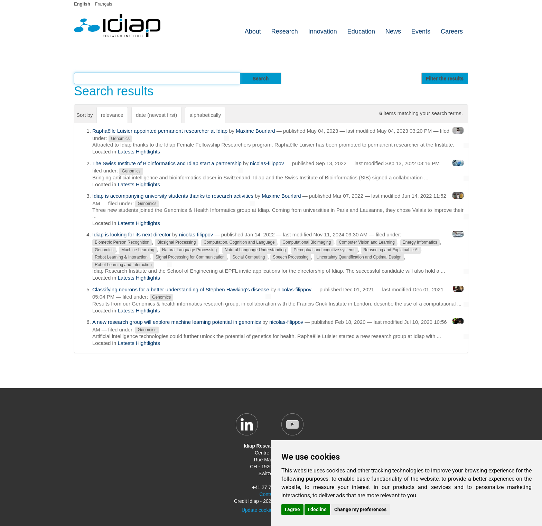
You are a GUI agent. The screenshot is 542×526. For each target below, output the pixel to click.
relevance (112, 115)
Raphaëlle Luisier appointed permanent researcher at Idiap (159, 131)
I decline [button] (317, 509)
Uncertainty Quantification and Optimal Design (358, 257)
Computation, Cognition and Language (239, 242)
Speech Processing (290, 257)
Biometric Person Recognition (122, 242)
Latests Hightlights (139, 151)
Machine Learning (137, 249)
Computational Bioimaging (306, 242)
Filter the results (445, 78)
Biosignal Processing (176, 242)
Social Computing (248, 257)
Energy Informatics (420, 242)
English (82, 4)
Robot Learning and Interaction (123, 264)
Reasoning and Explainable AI (391, 249)
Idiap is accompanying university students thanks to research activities (172, 196)
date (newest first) (156, 115)
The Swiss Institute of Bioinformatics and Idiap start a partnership (167, 163)
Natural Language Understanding (255, 249)
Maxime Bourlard (255, 131)
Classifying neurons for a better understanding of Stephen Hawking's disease (180, 289)
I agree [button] (292, 509)
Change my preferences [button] (360, 509)
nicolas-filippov (267, 163)
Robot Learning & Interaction (121, 257)
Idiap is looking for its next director (131, 234)
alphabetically (205, 115)
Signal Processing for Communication (190, 257)
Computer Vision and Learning (367, 242)
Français (103, 4)
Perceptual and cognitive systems (324, 249)
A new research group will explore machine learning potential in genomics (176, 322)
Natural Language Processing (189, 249)
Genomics (120, 138)
